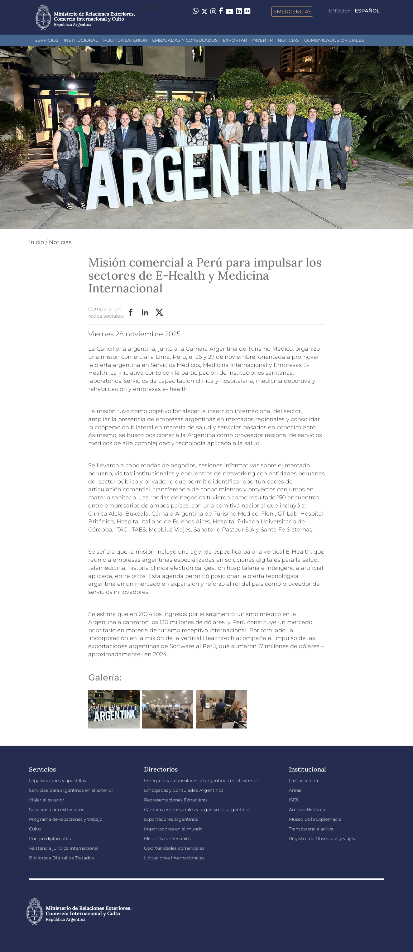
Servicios (47, 40)
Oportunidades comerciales (174, 848)
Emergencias (292, 11)
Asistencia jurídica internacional (63, 848)
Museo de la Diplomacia (315, 819)
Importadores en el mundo (173, 829)
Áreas (295, 790)
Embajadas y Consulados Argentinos (183, 790)
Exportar (235, 40)
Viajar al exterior (47, 800)
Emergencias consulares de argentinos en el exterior (201, 780)
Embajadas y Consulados (185, 40)
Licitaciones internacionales (174, 858)
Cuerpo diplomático (51, 838)
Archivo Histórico (308, 809)
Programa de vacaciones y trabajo (66, 819)
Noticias (288, 40)
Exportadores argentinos (171, 819)
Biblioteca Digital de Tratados (61, 858)
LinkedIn (145, 312)
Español (367, 11)
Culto (35, 829)
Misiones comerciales (167, 838)
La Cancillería (303, 780)
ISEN (294, 800)
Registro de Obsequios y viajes (322, 838)
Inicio (36, 242)
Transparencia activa (311, 829)
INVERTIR (262, 40)
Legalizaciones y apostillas (57, 780)
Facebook (131, 312)
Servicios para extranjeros (56, 809)
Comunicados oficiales (334, 40)
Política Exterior (125, 40)
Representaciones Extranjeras (176, 800)
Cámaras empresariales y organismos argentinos (197, 809)
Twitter (159, 312)
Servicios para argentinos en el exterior (71, 790)
